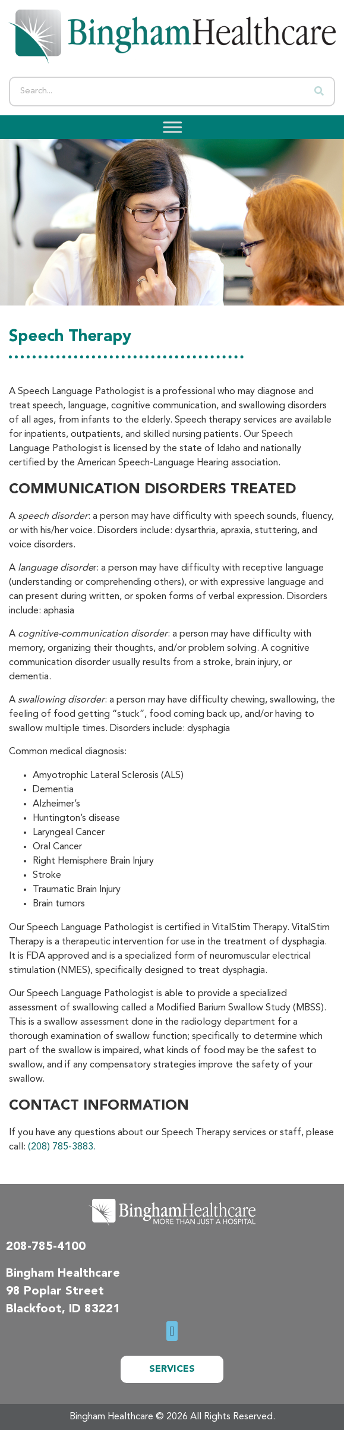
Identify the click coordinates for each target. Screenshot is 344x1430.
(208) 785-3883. (62, 1147)
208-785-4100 (46, 1247)
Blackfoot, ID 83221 (63, 1309)
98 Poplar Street (55, 1291)
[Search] (319, 91)
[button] (172, 1331)
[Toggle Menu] (168, 127)
